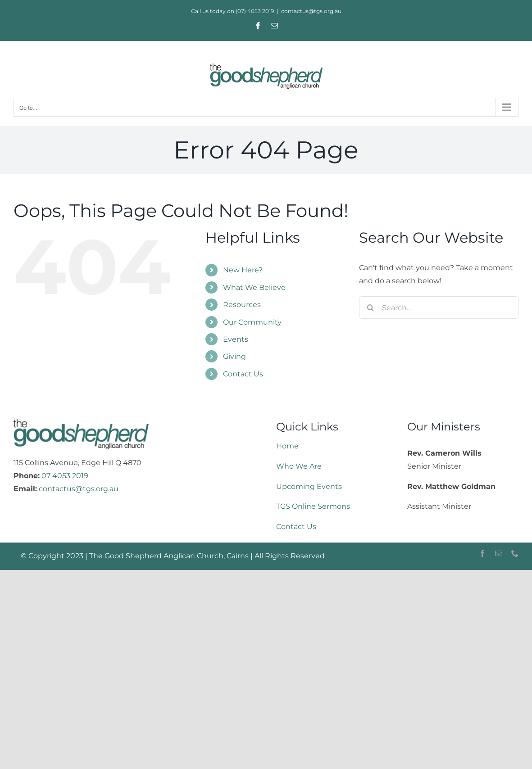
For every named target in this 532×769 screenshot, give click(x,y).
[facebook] (482, 553)
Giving (234, 356)
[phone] (514, 553)
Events (235, 339)
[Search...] (438, 307)
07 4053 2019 (64, 475)
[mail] (498, 553)
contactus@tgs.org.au (311, 11)
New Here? (243, 270)
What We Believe (254, 287)
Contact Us (243, 374)
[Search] (370, 307)
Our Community (252, 322)
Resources (242, 304)
